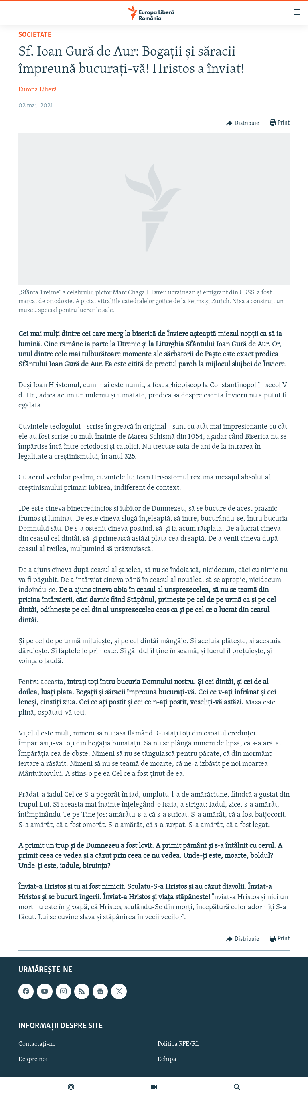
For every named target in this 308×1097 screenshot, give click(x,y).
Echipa (167, 1059)
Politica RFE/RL (178, 1044)
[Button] (242, 123)
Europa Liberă (37, 90)
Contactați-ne (37, 1044)
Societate (34, 35)
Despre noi (33, 1059)
